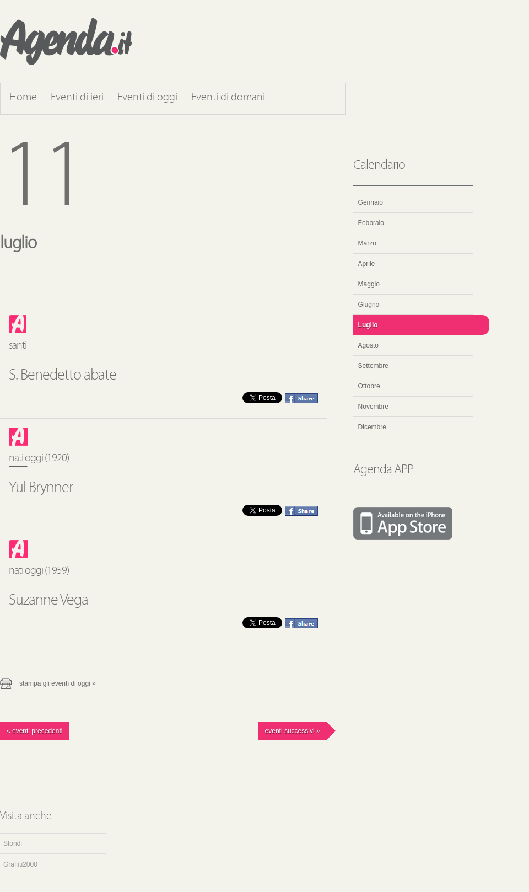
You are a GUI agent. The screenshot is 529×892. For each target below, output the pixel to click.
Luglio (368, 325)
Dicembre (372, 427)
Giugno (369, 304)
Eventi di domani (228, 97)
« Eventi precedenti (34, 731)
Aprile (366, 264)
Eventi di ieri (77, 97)
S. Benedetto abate (62, 375)
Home (23, 97)
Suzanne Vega (48, 600)
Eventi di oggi (147, 97)
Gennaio (370, 202)
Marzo (367, 243)
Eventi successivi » (292, 731)
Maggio (369, 284)
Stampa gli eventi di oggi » (57, 683)
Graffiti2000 (20, 864)
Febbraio (371, 223)
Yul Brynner (41, 488)
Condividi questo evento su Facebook (301, 398)
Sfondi (12, 843)
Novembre (373, 406)
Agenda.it (66, 41)
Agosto (368, 345)
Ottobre (369, 386)
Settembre (373, 366)
